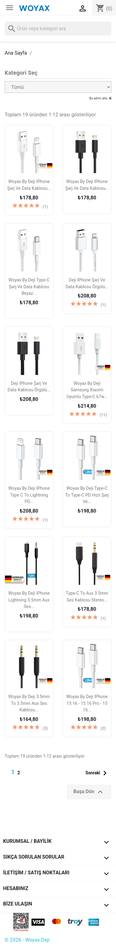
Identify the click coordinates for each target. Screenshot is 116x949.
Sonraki (97, 773)
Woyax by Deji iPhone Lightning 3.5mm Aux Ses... (29, 600)
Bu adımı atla (98, 98)
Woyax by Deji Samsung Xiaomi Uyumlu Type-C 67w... (87, 390)
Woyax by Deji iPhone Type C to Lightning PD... (29, 495)
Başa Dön (89, 792)
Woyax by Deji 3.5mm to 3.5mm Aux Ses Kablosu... (29, 703)
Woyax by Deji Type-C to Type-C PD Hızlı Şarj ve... (87, 495)
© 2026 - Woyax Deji (27, 940)
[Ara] (58, 28)
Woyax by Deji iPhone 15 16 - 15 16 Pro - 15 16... (87, 703)
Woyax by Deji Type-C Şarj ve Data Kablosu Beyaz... (28, 286)
